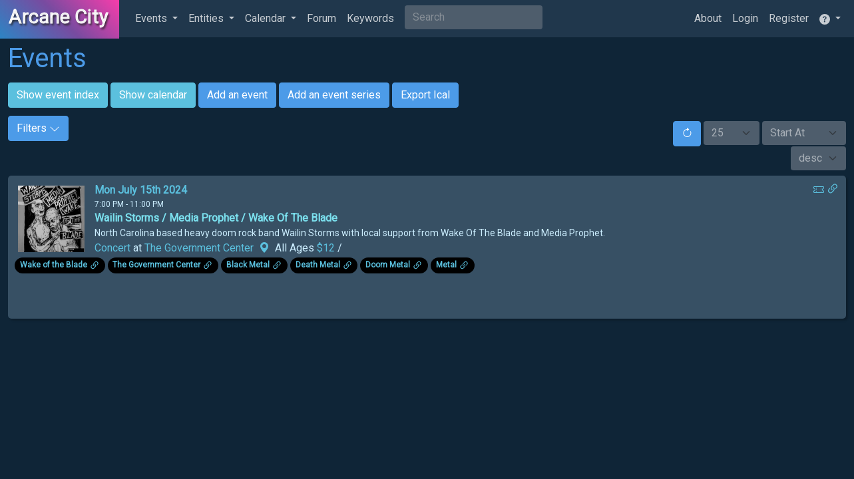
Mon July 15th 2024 (141, 190)
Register (789, 18)
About (708, 18)
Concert (112, 247)
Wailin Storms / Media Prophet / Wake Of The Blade (216, 218)
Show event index (58, 94)
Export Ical (425, 94)
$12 (327, 247)
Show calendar (153, 94)
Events (152, 18)
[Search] (473, 17)
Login (745, 18)
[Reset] (687, 133)
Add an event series (334, 94)
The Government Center (199, 247)
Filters (38, 128)
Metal (446, 264)
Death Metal (318, 264)
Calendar (266, 18)
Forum (321, 18)
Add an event (237, 94)
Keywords (370, 18)
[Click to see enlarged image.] (51, 218)
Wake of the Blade (53, 264)
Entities (207, 18)
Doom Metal (387, 264)
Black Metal (248, 264)
